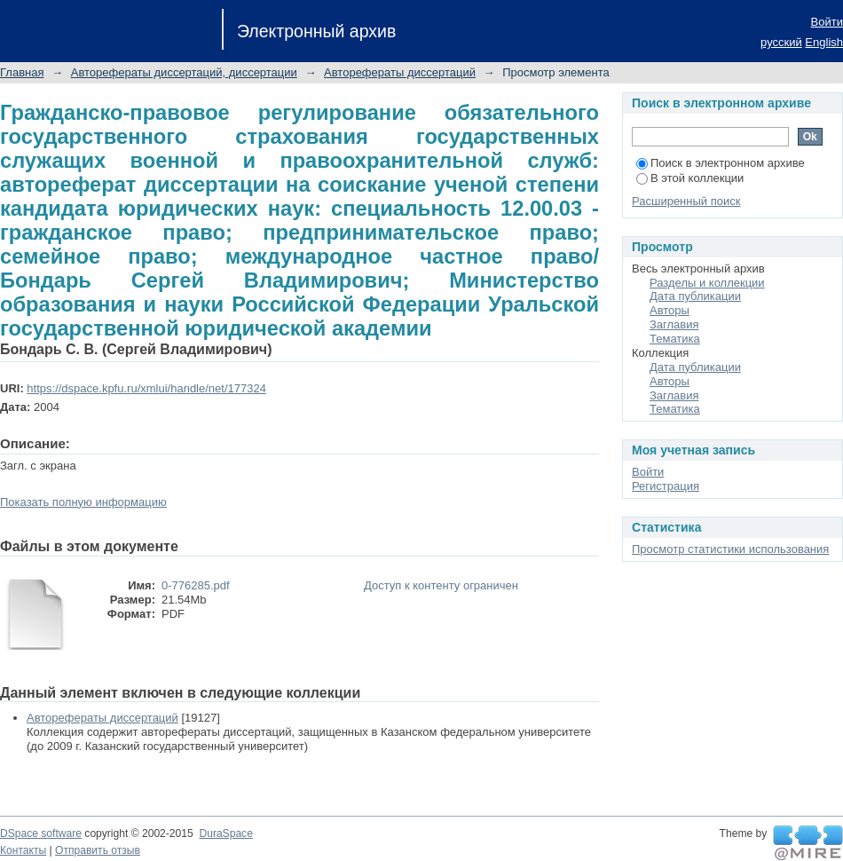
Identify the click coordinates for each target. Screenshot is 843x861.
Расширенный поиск (686, 201)
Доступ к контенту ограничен (441, 585)
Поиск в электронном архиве (720, 163)
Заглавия (674, 324)
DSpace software (41, 833)
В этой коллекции (690, 178)
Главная (21, 72)
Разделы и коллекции (707, 282)
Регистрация (665, 486)
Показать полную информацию (83, 502)
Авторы (669, 310)
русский (781, 42)
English (824, 42)
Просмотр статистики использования (730, 549)
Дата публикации (695, 296)
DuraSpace (225, 833)
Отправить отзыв (97, 850)
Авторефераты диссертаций (400, 72)
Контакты (23, 850)
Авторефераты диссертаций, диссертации (184, 72)
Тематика (675, 338)
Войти (827, 21)
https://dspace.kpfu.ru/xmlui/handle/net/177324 (146, 388)
